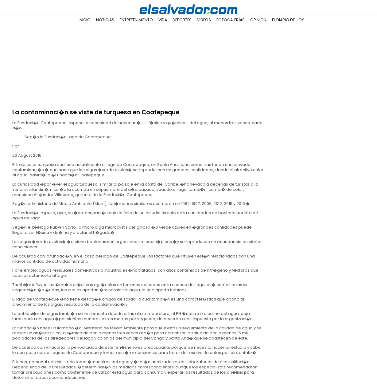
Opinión (258, 19)
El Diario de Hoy (288, 19)
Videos (204, 19)
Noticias (105, 19)
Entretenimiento (136, 19)
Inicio (85, 19)
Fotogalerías (230, 19)
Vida (162, 19)
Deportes (182, 19)
